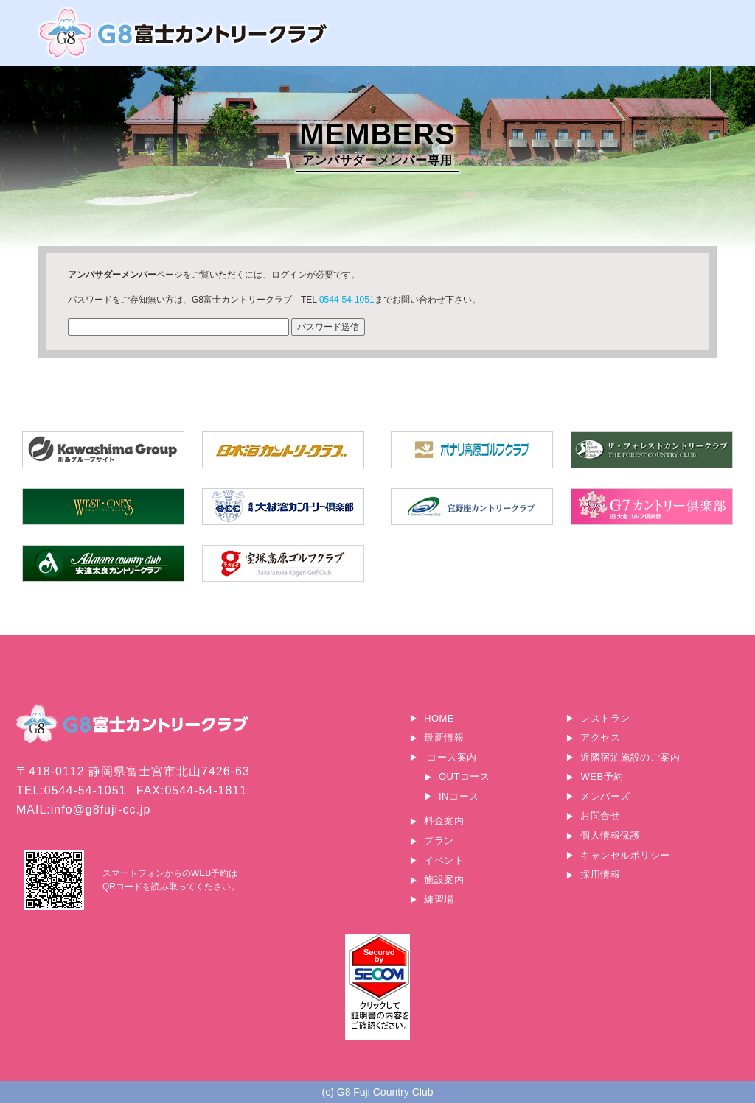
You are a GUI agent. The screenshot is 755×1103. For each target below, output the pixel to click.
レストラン (605, 718)
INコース (459, 796)
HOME (439, 718)
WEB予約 (601, 776)
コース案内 (452, 757)
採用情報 (600, 874)
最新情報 (444, 737)
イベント (444, 860)
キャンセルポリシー (625, 855)
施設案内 (444, 879)
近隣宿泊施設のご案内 (630, 757)
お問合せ (600, 815)
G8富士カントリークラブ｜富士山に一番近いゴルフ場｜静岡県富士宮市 (184, 33)
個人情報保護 (610, 835)
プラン (439, 840)
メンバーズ (605, 796)
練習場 (439, 899)
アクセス (600, 737)
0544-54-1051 (347, 300)
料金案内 (444, 820)
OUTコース (464, 776)
